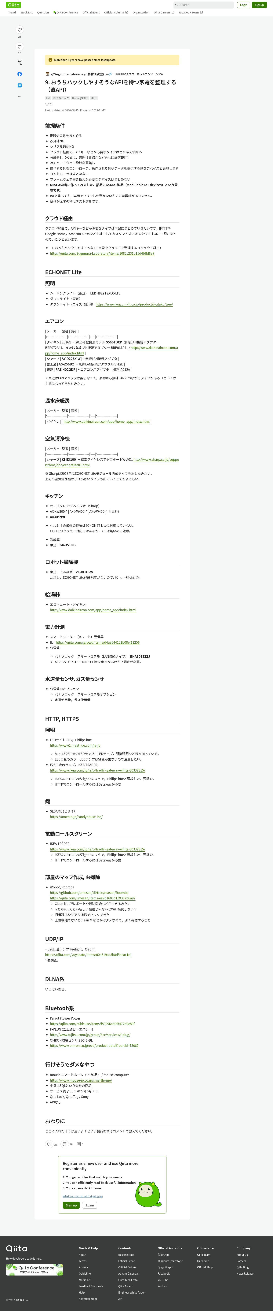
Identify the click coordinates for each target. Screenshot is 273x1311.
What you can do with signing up (83, 1196)
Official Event (91, 12)
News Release (245, 1273)
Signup (259, 5)
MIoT (94, 98)
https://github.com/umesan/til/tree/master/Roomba (89, 892)
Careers (241, 1261)
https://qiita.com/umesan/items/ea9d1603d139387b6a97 (93, 898)
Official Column (116, 12)
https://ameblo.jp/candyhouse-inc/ (76, 816)
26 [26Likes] (19, 37)
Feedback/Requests (91, 1286)
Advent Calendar (128, 1273)
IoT (48, 98)
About (82, 1255)
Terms (82, 1261)
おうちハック (61, 98)
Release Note (126, 1255)
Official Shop (205, 1267)
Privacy (83, 1267)
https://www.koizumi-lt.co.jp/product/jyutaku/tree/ (134, 304)
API (120, 1299)
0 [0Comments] (79, 1144)
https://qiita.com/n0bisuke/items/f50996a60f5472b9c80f (92, 1023)
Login (243, 5)
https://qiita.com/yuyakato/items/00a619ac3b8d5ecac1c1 (88, 954)
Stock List (26, 12)
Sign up (71, 1205)
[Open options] (20, 97)
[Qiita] (13, 5)
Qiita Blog (243, 1267)
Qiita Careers (164, 12)
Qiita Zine (203, 1261)
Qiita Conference (65, 12)
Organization (141, 12)
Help (82, 1292)
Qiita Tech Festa (128, 1280)
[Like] (20, 29)
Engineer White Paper (131, 1292)
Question (43, 12)
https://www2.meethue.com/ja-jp (75, 745)
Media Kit (84, 1280)
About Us (242, 1255)
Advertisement (88, 1299)
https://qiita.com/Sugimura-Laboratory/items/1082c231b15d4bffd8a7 (102, 253)
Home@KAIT (80, 98)
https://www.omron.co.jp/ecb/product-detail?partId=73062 (94, 1045)
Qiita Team (203, 1255)
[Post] (20, 62)
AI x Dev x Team (191, 12)
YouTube (163, 1280)
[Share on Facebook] (20, 74)
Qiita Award (125, 1286)
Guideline (85, 1273)
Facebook (164, 1273)
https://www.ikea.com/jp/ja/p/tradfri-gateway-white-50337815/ (97, 770)
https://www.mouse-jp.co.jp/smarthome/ (81, 1080)
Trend (12, 12)
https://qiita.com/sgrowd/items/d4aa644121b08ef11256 (98, 642)
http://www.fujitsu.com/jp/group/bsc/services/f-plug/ (90, 1034)
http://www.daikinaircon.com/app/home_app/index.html (107, 421)
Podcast (163, 1286)
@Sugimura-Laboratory (74, 74)
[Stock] (20, 46)
